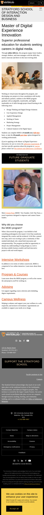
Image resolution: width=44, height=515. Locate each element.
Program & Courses (15, 274)
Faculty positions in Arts (34, 374)
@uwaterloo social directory (22, 464)
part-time (23, 135)
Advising (7, 286)
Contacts (39, 379)
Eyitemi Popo (10, 213)
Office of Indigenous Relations (32, 484)
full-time (37, 133)
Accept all (14, 509)
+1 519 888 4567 (23, 419)
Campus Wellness (14, 299)
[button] (34, 3)
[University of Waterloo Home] (7, 3)
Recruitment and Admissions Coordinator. (28, 148)
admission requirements (31, 144)
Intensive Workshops (15, 259)
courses (37, 146)
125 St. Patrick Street (9, 348)
